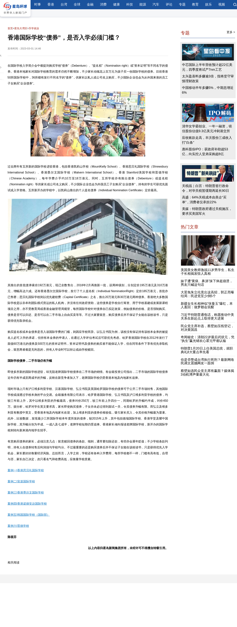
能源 (142, 4)
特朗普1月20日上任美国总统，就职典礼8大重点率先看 (207, 350)
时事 (37, 4)
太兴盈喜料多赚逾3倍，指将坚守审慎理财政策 (208, 78)
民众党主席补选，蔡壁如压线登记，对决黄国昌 (207, 328)
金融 (90, 4)
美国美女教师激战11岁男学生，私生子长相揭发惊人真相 (207, 271)
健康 (116, 4)
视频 (221, 4)
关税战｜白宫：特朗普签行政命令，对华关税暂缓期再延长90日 (205, 188)
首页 (10, 28)
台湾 (64, 4)
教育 (195, 4)
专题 (182, 4)
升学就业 (34, 28)
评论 (169, 4)
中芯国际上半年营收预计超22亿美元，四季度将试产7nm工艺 (207, 67)
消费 (103, 4)
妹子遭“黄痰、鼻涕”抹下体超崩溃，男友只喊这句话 (207, 283)
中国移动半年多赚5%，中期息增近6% (207, 90)
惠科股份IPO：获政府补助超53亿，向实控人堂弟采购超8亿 (205, 151)
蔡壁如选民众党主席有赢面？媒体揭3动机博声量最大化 (207, 372)
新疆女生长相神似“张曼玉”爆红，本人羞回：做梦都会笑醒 (207, 305)
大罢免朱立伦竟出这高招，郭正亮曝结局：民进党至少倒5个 (207, 294)
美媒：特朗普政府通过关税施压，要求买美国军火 (207, 211)
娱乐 (208, 4)
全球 (77, 4)
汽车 (156, 4)
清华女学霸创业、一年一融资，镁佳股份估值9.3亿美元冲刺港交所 (207, 128)
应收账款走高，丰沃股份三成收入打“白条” (207, 140)
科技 (129, 4)
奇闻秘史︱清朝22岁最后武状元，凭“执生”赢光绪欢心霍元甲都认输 (207, 339)
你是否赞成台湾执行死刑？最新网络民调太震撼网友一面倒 (207, 361)
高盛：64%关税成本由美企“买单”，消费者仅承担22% (204, 199)
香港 (50, 4)
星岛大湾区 (20, 28)
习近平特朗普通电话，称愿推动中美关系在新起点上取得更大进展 (207, 316)
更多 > (231, 32)
